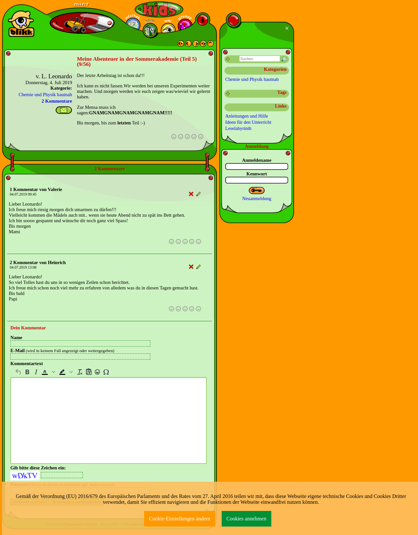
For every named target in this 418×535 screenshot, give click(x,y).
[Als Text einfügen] (88, 372)
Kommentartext (26, 363)
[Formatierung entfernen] (79, 372)
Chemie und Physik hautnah (45, 94)
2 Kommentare (57, 101)
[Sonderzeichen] (106, 372)
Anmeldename (256, 160)
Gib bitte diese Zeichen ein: (38, 467)
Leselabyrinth (238, 128)
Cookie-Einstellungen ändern (179, 518)
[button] (49, 372)
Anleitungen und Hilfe (246, 116)
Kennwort (256, 173)
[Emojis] (97, 372)
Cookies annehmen (246, 518)
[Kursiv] (35, 372)
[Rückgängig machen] (18, 372)
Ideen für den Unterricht (248, 122)
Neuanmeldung (256, 198)
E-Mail (62, 350)
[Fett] (27, 372)
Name (16, 337)
